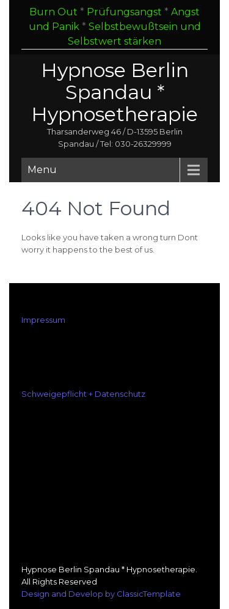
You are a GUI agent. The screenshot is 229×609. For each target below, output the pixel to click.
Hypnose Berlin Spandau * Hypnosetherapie (114, 92)
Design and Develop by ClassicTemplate (101, 594)
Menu (42, 169)
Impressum (43, 320)
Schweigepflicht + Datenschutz (83, 394)
